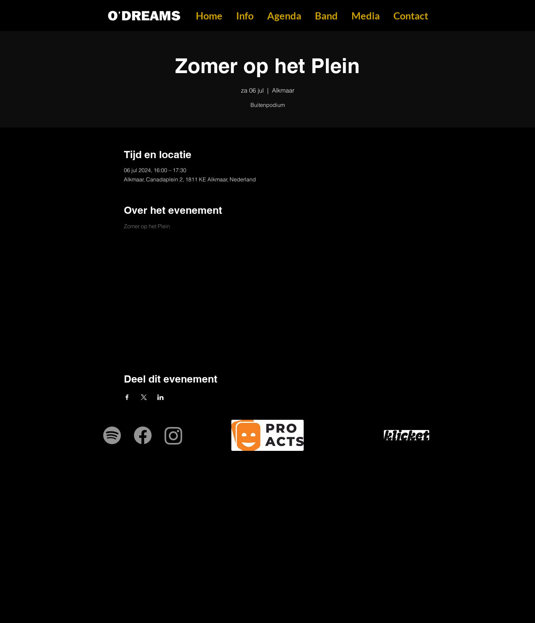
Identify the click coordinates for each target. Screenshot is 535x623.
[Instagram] (173, 435)
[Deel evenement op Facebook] (127, 397)
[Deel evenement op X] (144, 397)
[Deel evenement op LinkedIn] (160, 397)
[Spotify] (112, 435)
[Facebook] (143, 435)
